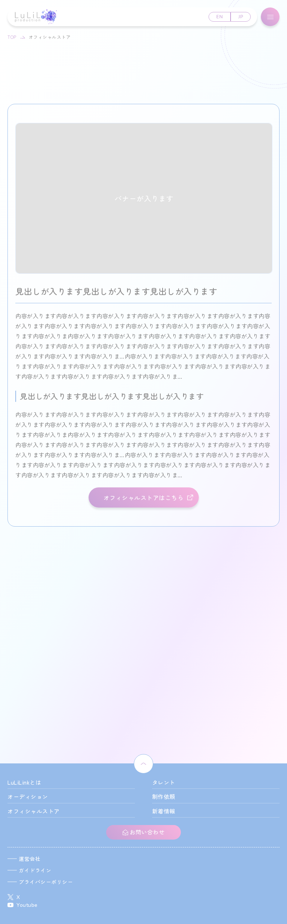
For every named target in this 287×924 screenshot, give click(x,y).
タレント (163, 782)
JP (240, 17)
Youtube (27, 905)
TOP (11, 37)
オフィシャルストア (33, 811)
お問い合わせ (146, 832)
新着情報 (163, 811)
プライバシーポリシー (46, 882)
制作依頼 (163, 796)
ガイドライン (35, 870)
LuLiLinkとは (24, 782)
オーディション (27, 796)
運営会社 (29, 858)
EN (219, 17)
